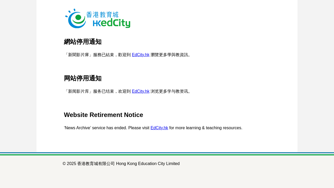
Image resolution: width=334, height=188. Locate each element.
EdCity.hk (140, 54)
